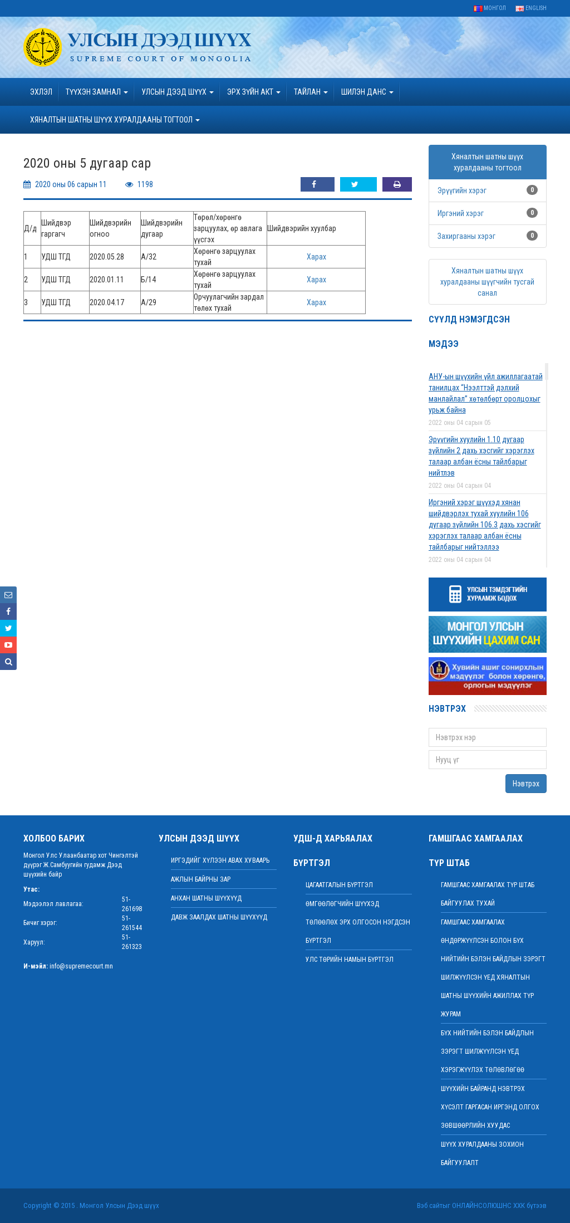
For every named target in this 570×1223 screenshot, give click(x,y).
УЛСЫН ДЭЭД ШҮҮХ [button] (177, 91)
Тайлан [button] (311, 91)
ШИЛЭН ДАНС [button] (367, 91)
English (531, 8)
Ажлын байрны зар (200, 879)
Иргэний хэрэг (461, 213)
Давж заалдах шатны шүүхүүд (219, 917)
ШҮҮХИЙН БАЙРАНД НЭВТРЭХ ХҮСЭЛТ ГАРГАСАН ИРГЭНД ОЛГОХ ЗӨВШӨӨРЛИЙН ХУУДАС (490, 1107)
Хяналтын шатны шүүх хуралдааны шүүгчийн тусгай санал (487, 281)
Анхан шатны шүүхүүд (206, 898)
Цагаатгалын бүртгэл (339, 885)
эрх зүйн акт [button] (254, 91)
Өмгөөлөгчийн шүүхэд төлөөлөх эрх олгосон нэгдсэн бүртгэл (358, 922)
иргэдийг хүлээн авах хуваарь (220, 860)
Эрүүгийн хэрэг (462, 190)
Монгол (490, 8)
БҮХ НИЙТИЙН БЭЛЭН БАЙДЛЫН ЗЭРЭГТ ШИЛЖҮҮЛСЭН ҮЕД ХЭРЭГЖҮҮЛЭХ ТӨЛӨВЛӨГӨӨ (487, 1051)
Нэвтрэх (526, 783)
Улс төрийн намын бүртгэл (350, 959)
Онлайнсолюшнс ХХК (488, 1205)
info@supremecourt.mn (81, 966)
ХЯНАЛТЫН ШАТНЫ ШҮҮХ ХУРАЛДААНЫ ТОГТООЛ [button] (115, 119)
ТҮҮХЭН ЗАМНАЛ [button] (97, 91)
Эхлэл (41, 91)
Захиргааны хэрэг (466, 236)
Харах (316, 256)
